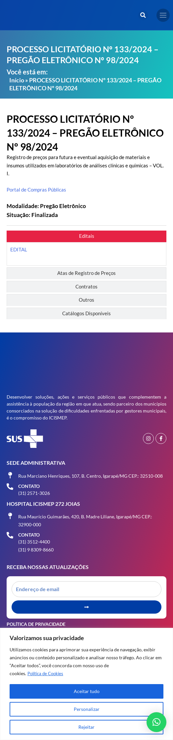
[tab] (86, 236)
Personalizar (87, 709)
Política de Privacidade (36, 624)
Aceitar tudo (87, 691)
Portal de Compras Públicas (36, 190)
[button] (143, 15)
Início (16, 80)
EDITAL (18, 249)
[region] (86, 684)
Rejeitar (86, 727)
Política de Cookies (47, 673)
